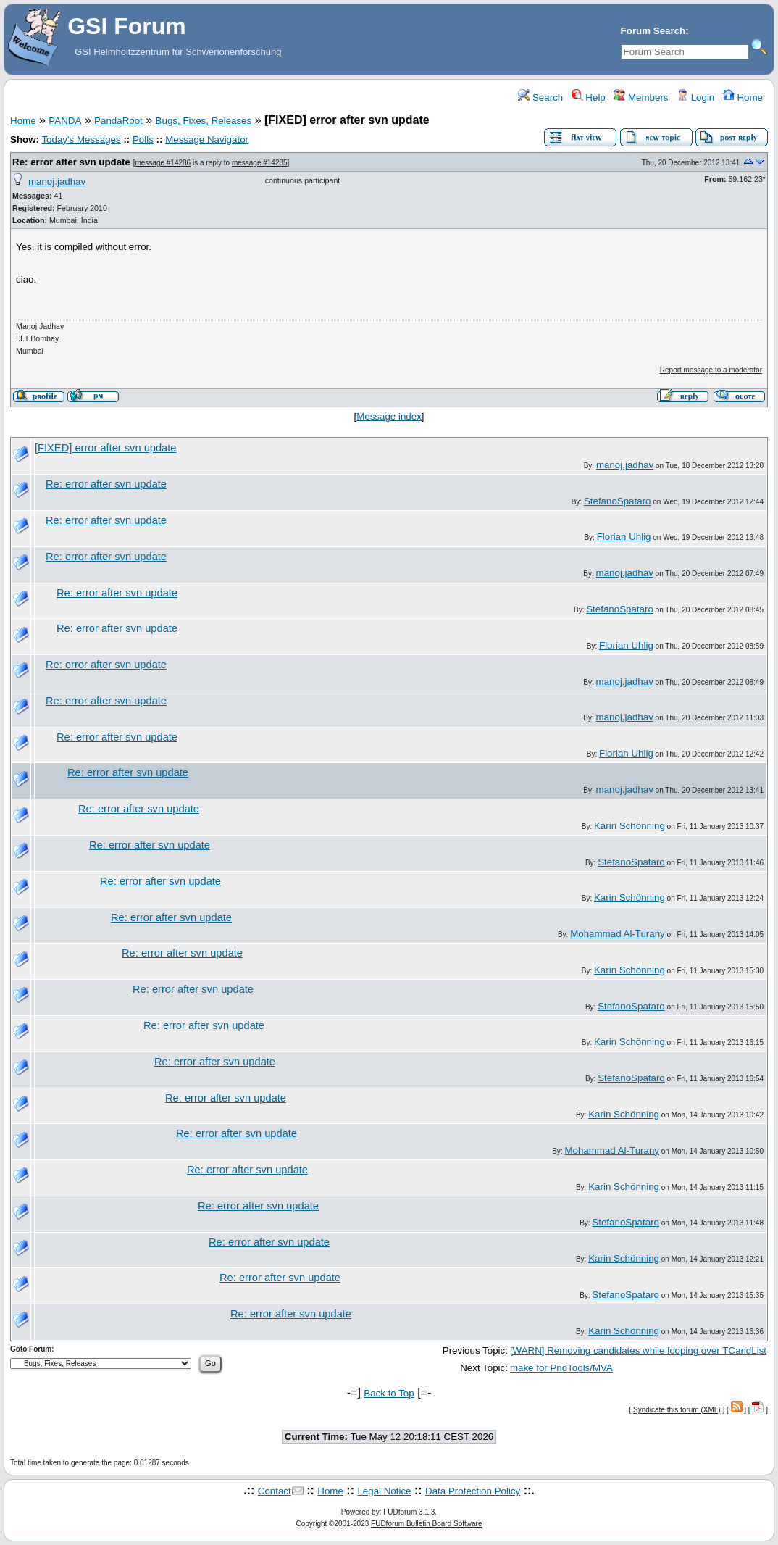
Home (743, 97)
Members (641, 97)
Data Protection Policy (472, 1491)
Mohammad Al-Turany (617, 933)
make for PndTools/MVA (561, 1367)
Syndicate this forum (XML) (677, 1410)
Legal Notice (384, 1491)
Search (540, 97)
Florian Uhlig (624, 536)
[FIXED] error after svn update (106, 448)
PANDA (65, 120)
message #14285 (260, 163)
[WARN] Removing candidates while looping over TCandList (638, 1350)
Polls (143, 139)
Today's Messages (80, 139)
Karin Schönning (629, 825)
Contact (274, 1491)
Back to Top (389, 1393)
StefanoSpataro (617, 501)
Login (695, 97)
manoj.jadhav (56, 181)
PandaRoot (118, 120)
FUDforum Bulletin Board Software (426, 1524)
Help (589, 97)
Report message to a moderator (711, 370)
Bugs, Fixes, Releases (204, 120)
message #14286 (163, 163)
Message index (389, 416)
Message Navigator (206, 139)
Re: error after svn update (71, 162)
